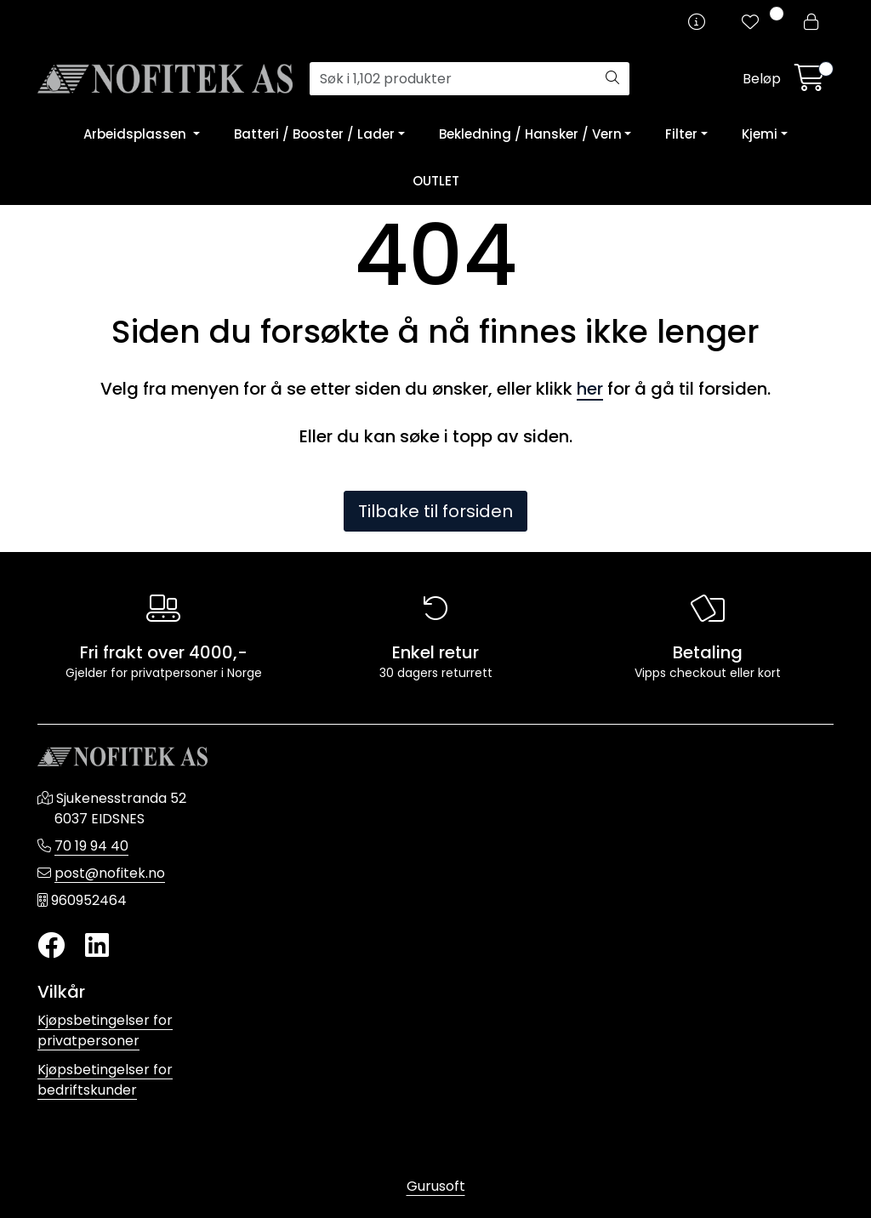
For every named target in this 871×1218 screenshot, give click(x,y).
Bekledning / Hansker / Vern (530, 134)
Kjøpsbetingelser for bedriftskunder (105, 1080)
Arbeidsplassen (136, 134)
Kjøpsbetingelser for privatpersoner (105, 1030)
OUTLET (436, 181)
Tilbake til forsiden (435, 511)
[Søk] (453, 79)
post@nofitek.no (109, 873)
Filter (681, 134)
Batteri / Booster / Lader (314, 134)
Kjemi (759, 134)
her (590, 389)
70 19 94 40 (91, 846)
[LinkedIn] (97, 946)
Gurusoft (436, 1186)
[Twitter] (51, 946)
